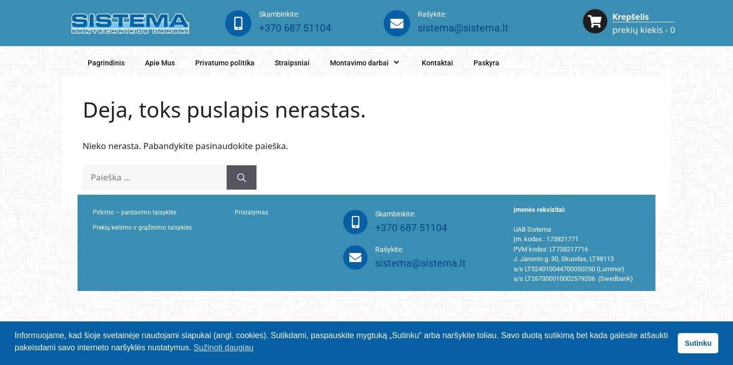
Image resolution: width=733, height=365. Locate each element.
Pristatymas (251, 212)
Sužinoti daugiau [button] (223, 347)
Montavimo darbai (365, 62)
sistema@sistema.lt (463, 28)
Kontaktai (437, 63)
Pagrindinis (106, 63)
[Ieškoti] (241, 177)
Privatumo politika (224, 63)
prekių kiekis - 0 (643, 29)
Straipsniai (292, 63)
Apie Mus (160, 63)
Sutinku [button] (698, 343)
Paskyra (486, 63)
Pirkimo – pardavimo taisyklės (134, 212)
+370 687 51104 (295, 28)
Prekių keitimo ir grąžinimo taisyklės (142, 227)
